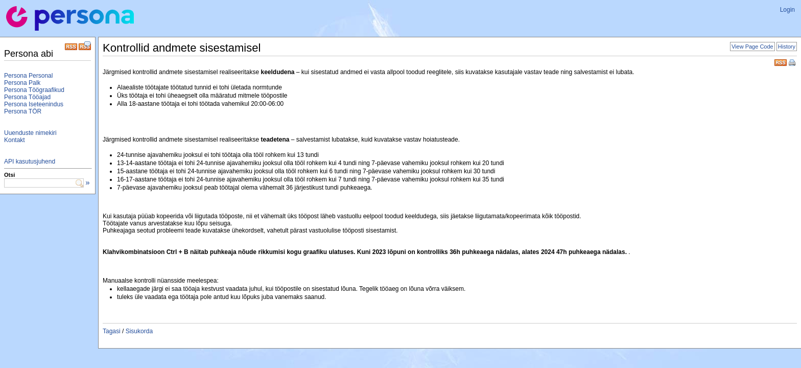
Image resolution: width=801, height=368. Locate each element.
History (786, 46)
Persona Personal (28, 75)
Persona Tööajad (27, 97)
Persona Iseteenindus (33, 104)
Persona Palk (22, 82)
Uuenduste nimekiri (30, 132)
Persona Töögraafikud (34, 90)
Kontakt (14, 140)
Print (793, 63)
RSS (780, 61)
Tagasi (112, 331)
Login (787, 9)
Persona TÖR (22, 111)
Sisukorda (139, 331)
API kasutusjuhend (29, 161)
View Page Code (752, 46)
